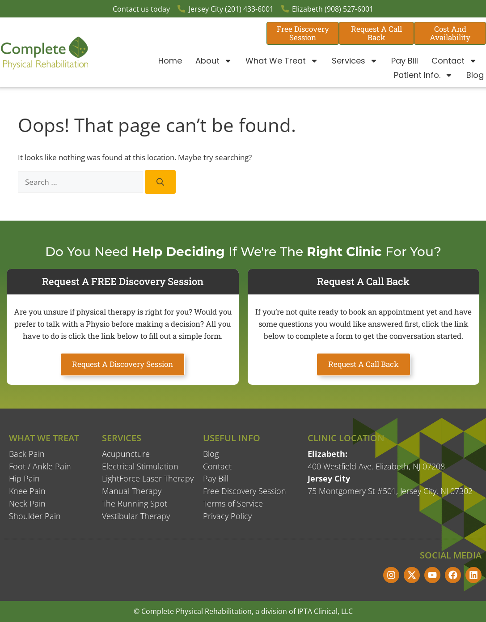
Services (355, 61)
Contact (454, 61)
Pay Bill (404, 60)
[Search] (160, 182)
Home (170, 60)
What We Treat (281, 61)
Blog (475, 75)
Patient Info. (423, 75)
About (213, 61)
